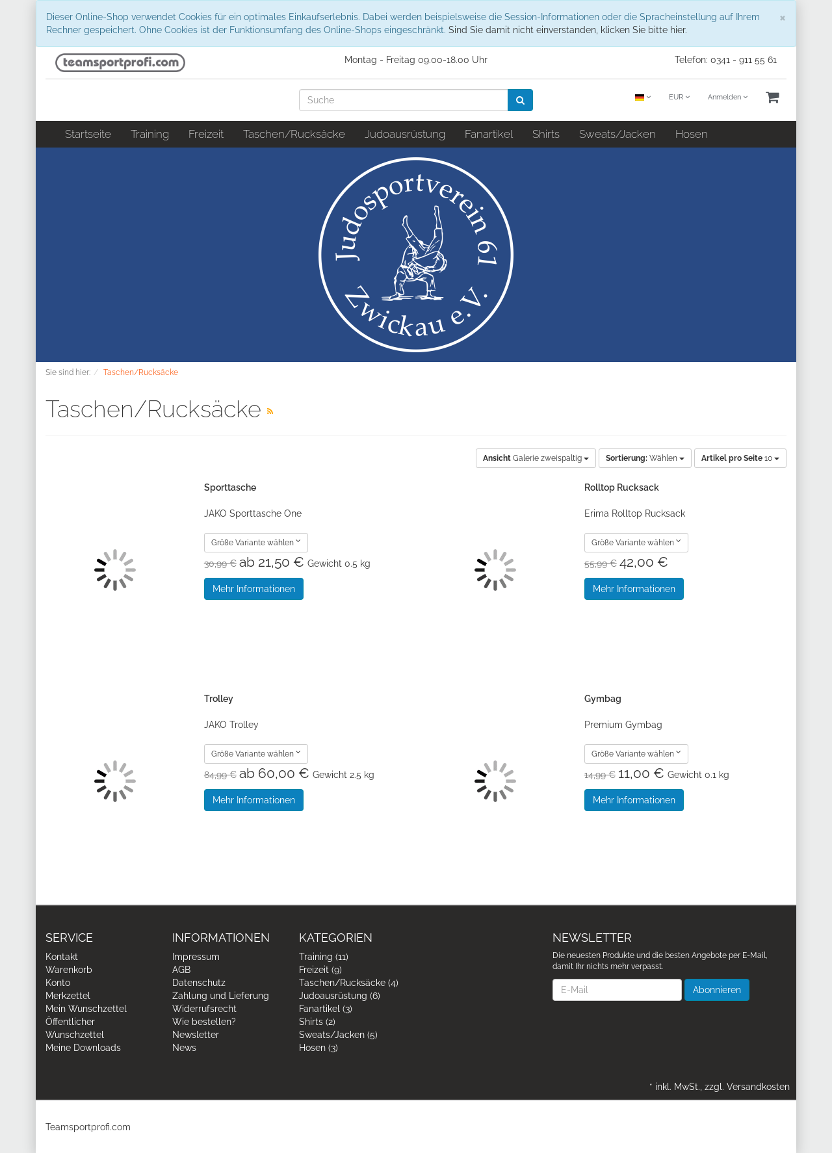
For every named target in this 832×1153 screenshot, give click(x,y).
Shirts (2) (317, 1022)
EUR (679, 97)
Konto (58, 983)
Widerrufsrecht (204, 1009)
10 (740, 458)
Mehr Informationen (254, 589)
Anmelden (728, 97)
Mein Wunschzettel (86, 1009)
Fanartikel (489, 133)
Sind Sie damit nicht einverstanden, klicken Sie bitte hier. (567, 30)
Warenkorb (69, 970)
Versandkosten (758, 1087)
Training (150, 133)
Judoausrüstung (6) (339, 996)
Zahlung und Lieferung (220, 996)
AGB (181, 970)
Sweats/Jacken (617, 133)
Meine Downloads (83, 1048)
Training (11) (323, 957)
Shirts (546, 133)
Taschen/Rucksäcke (294, 133)
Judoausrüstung (405, 133)
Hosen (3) (318, 1048)
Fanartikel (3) (325, 1009)
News (184, 1048)
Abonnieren (717, 990)
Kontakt (62, 957)
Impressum (196, 957)
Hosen (691, 133)
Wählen (645, 458)
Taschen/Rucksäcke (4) (348, 983)
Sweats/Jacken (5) (338, 1035)
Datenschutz (199, 983)
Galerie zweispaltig (536, 458)
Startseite (88, 133)
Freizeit (206, 133)
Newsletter (195, 1035)
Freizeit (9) (320, 970)
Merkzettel (68, 996)
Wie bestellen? (204, 1022)
